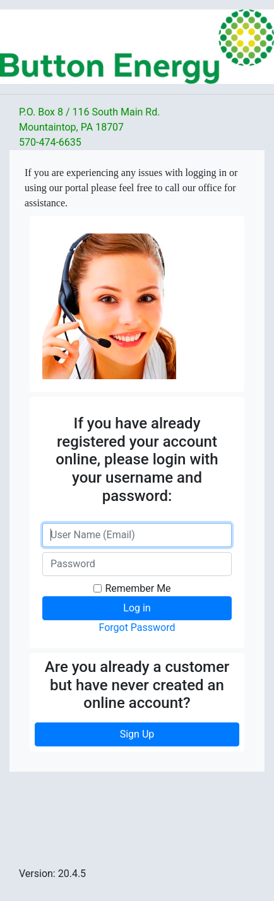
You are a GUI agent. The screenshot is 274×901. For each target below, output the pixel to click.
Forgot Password (136, 627)
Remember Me (137, 588)
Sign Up (137, 734)
